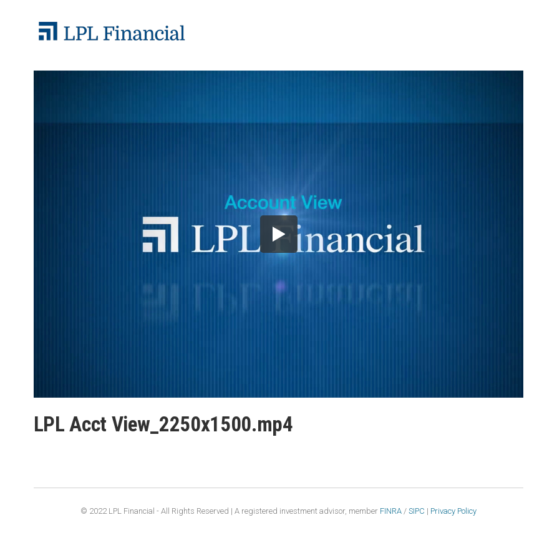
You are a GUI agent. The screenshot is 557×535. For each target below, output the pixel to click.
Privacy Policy (453, 511)
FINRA (391, 511)
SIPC (417, 511)
